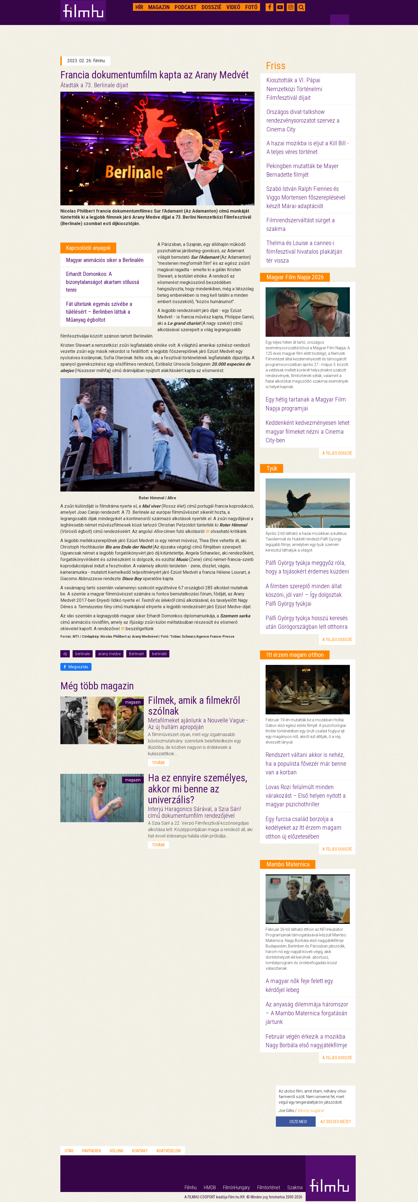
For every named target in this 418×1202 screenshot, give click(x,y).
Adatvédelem (168, 1150)
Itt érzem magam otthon (295, 654)
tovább (158, 762)
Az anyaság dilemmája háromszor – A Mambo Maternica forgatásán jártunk (307, 1013)
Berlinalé (136, 654)
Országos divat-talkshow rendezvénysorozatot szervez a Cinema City (303, 120)
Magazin (159, 7)
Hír (139, 7)
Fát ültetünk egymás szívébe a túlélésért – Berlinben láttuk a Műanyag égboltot (99, 312)
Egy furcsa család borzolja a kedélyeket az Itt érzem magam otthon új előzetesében (304, 828)
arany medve (109, 654)
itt (207, 531)
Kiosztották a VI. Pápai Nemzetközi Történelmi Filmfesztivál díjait (294, 89)
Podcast (186, 7)
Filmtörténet (268, 1187)
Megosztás (76, 667)
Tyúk (271, 468)
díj (65, 654)
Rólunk (116, 1150)
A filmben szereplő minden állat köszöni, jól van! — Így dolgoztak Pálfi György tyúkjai (304, 595)
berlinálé (159, 654)
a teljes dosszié (337, 453)
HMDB (210, 1187)
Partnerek (91, 1150)
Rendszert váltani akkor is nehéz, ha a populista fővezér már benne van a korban (306, 763)
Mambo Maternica (288, 864)
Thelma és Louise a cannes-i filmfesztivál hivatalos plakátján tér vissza (304, 252)
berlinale (82, 654)
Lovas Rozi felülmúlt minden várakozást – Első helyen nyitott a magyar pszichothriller (306, 796)
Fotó (251, 7)
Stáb (69, 1150)
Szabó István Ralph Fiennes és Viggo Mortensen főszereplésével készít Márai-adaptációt (305, 197)
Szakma (295, 1187)
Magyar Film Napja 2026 (295, 277)
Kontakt (140, 1150)
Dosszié (211, 7)
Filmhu (191, 1187)
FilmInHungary (236, 1187)
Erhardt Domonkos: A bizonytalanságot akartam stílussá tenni (102, 282)
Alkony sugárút (311, 1110)
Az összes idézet (335, 1121)
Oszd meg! (298, 1121)
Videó (233, 7)
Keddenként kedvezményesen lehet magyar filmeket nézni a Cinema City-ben (308, 431)
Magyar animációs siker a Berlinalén (105, 260)
